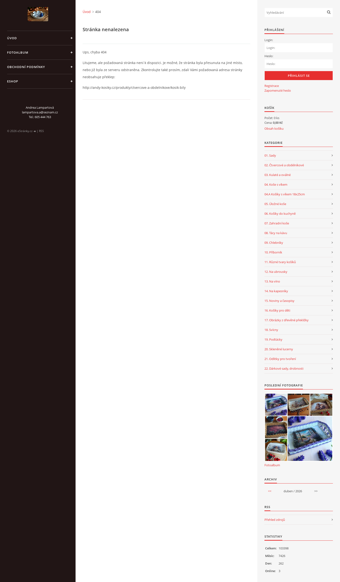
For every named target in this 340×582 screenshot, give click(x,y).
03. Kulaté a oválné (277, 175)
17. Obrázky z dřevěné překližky (286, 320)
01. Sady (270, 155)
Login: (268, 40)
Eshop (12, 81)
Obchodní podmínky (26, 67)
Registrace (271, 86)
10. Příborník (273, 252)
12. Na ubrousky (275, 272)
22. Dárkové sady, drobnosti (283, 368)
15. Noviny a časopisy (279, 301)
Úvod (12, 38)
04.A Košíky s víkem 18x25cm (284, 194)
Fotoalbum (17, 52)
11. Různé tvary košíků (280, 262)
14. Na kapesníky (276, 291)
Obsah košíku (274, 128)
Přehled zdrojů (274, 520)
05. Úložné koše (275, 204)
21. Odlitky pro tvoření (280, 359)
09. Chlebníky (273, 242)
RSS (41, 131)
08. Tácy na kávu (275, 233)
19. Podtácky (273, 339)
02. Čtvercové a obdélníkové (284, 165)
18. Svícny (271, 330)
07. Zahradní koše (276, 223)
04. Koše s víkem (275, 184)
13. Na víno (272, 281)
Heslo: (268, 56)
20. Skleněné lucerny (278, 349)
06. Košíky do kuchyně (280, 213)
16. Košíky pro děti (277, 310)
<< (269, 491)
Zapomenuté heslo (277, 90)
